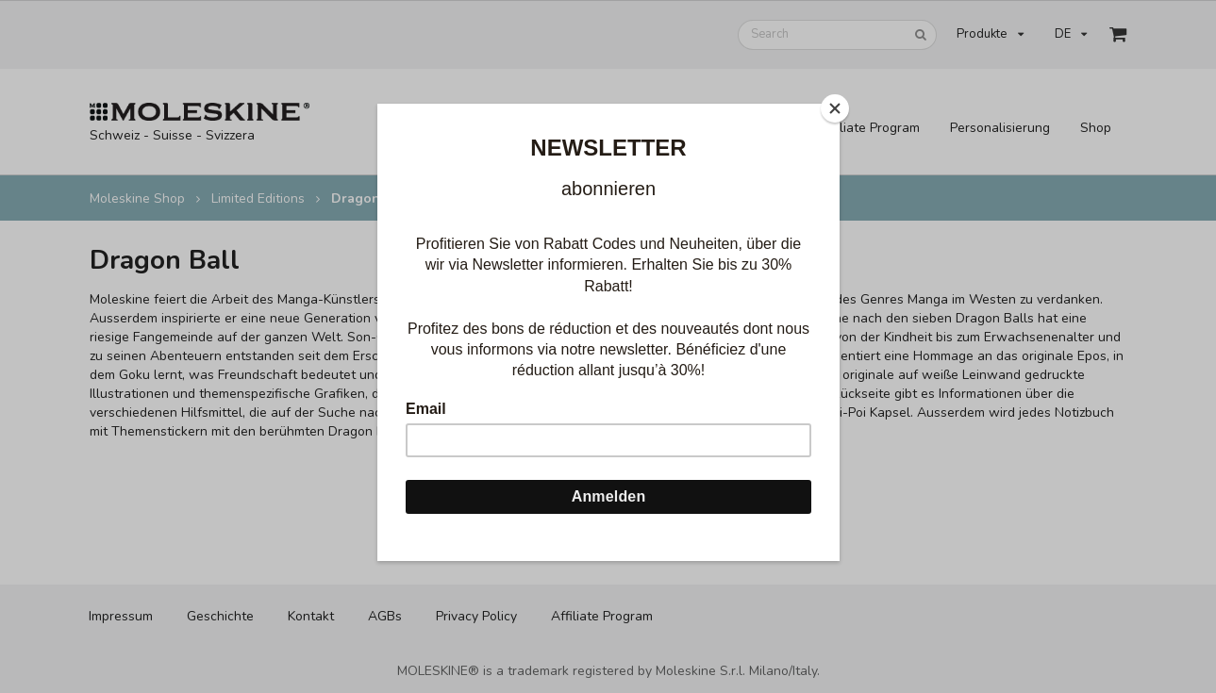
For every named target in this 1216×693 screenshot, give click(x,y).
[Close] (835, 108)
